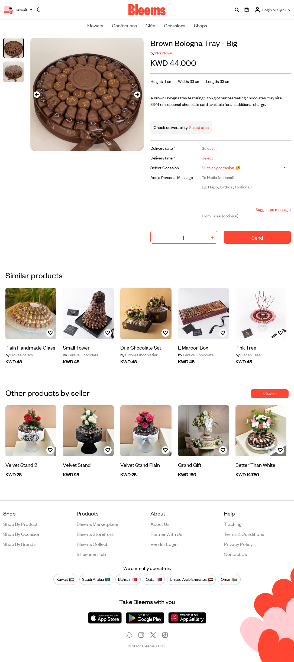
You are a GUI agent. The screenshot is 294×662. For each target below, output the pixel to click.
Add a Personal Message (171, 177)
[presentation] (37, 94)
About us (159, 523)
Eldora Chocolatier (138, 355)
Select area (198, 127)
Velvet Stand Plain (140, 464)
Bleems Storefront (95, 533)
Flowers (95, 25)
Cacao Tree (248, 355)
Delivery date (162, 148)
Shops (200, 25)
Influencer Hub (91, 553)
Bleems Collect (92, 543)
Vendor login (163, 543)
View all (269, 393)
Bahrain (128, 579)
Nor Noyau (164, 53)
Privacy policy (238, 543)
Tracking (232, 523)
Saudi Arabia (96, 579)
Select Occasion (164, 167)
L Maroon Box (193, 347)
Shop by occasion (21, 533)
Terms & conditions (244, 533)
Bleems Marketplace (97, 523)
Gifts (150, 25)
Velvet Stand (77, 464)
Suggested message (273, 209)
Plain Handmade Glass (30, 347)
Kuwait (65, 579)
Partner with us (166, 533)
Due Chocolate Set (140, 347)
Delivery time (162, 158)
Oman (229, 579)
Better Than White (255, 464)
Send (257, 237)
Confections (124, 25)
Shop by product (20, 523)
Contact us (235, 553)
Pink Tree (245, 347)
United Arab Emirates (191, 579)
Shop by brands (19, 543)
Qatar (154, 579)
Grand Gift (189, 464)
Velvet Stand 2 (21, 464)
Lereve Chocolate (81, 355)
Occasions (174, 25)
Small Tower (76, 347)
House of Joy (19, 355)
